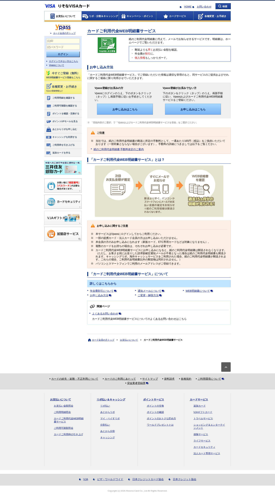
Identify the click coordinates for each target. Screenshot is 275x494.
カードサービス (199, 399)
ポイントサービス (153, 399)
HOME (187, 6)
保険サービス (201, 434)
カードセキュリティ (204, 447)
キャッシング (107, 437)
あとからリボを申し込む (61, 129)
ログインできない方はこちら (63, 61)
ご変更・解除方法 (150, 295)
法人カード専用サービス (207, 453)
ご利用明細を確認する (60, 98)
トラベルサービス (203, 418)
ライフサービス (202, 440)
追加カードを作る (58, 153)
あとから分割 (107, 431)
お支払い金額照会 (63, 405)
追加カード (200, 405)
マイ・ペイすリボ (110, 418)
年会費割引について (104, 290)
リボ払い (105, 405)
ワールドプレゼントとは (160, 424)
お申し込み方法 (101, 295)
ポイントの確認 (155, 412)
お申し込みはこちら (125, 109)
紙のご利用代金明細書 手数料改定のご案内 (119, 149)
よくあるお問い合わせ (107, 313)
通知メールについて (152, 290)
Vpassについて (56, 65)
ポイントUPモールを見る (62, 121)
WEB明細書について (200, 290)
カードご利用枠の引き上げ (68, 434)
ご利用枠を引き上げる (60, 145)
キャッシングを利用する (61, 137)
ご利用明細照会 (62, 412)
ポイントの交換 (155, 405)
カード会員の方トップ (64, 33)
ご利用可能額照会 (63, 428)
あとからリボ (107, 412)
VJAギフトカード (203, 412)
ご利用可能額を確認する (61, 106)
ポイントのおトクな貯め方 (161, 418)
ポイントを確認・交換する (62, 114)
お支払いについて (129, 340)
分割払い (105, 424)
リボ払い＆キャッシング (111, 399)
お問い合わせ (204, 6)
